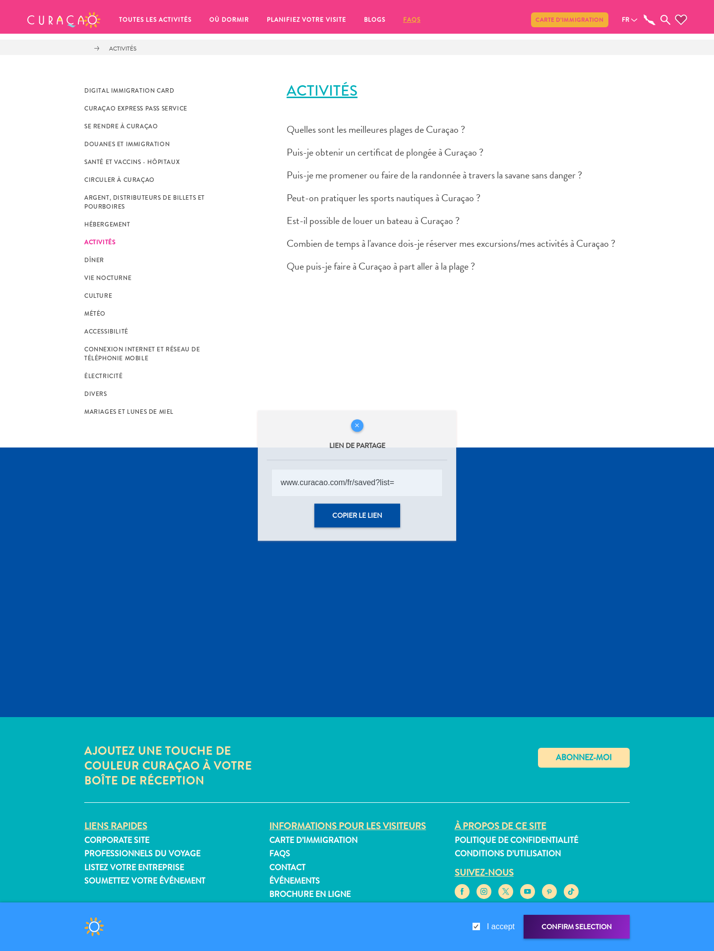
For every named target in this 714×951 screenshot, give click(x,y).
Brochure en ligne (310, 894)
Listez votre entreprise (134, 867)
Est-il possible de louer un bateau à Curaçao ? (373, 220)
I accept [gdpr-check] (501, 926)
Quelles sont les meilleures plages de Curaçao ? (376, 129)
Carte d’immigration (570, 20)
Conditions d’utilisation (508, 853)
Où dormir (229, 19)
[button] (64, 20)
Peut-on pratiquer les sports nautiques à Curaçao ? (383, 197)
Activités (122, 48)
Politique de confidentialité (516, 840)
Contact (287, 867)
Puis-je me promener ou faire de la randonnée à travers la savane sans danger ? (434, 175)
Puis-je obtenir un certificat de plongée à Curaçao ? (385, 152)
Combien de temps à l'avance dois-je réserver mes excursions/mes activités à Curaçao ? (451, 243)
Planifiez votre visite (306, 19)
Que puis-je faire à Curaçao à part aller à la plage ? (381, 266)
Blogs (374, 19)
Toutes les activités (155, 19)
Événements (294, 881)
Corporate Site (116, 840)
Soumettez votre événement (144, 881)
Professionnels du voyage (142, 853)
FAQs (411, 19)
